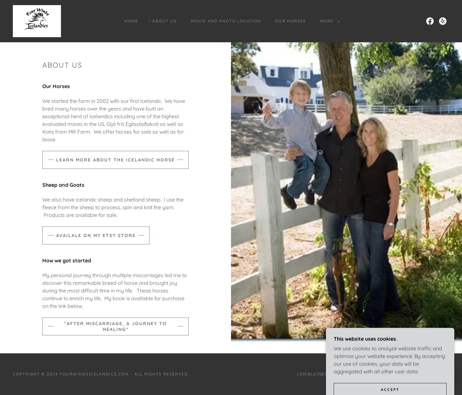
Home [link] (131, 21)
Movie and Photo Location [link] (226, 21)
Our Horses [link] (290, 21)
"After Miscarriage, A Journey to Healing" (115, 326)
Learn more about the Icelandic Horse (115, 160)
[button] (328, 21)
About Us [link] (164, 21)
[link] (37, 20)
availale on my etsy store (96, 235)
